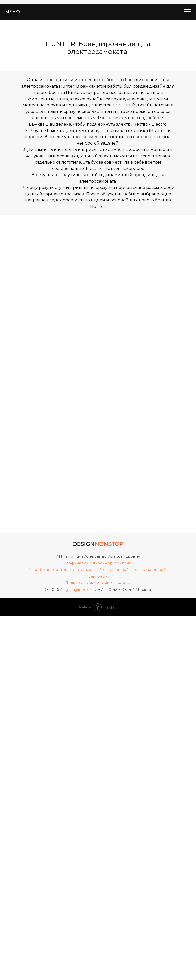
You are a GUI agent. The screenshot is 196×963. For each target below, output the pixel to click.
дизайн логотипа (134, 569)
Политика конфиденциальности (98, 583)
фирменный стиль (96, 569)
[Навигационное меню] (187, 12)
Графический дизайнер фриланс (98, 563)
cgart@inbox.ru (78, 589)
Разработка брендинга (52, 569)
